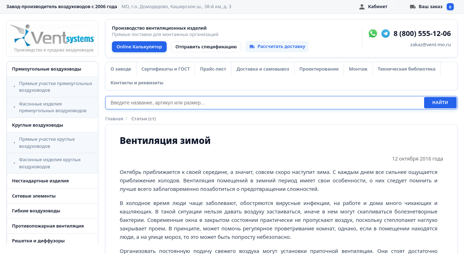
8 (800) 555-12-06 (422, 33)
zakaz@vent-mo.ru (430, 44)
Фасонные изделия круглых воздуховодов (50, 163)
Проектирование (319, 69)
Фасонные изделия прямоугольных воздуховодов (53, 107)
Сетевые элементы (34, 196)
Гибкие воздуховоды (36, 210)
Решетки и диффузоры (38, 240)
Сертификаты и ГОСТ (166, 69)
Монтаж (358, 69)
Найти (440, 102)
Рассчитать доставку (277, 46)
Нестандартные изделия (40, 180)
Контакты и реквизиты (137, 82)
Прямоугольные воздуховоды (46, 69)
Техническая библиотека (406, 69)
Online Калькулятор (139, 46)
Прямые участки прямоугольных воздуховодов (55, 86)
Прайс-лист (213, 69)
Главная (114, 118)
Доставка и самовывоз (263, 69)
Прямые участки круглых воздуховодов (47, 142)
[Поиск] (264, 102)
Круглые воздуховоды (37, 125)
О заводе (121, 69)
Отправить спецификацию (206, 46)
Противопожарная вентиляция (48, 226)
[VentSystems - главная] (52, 38)
